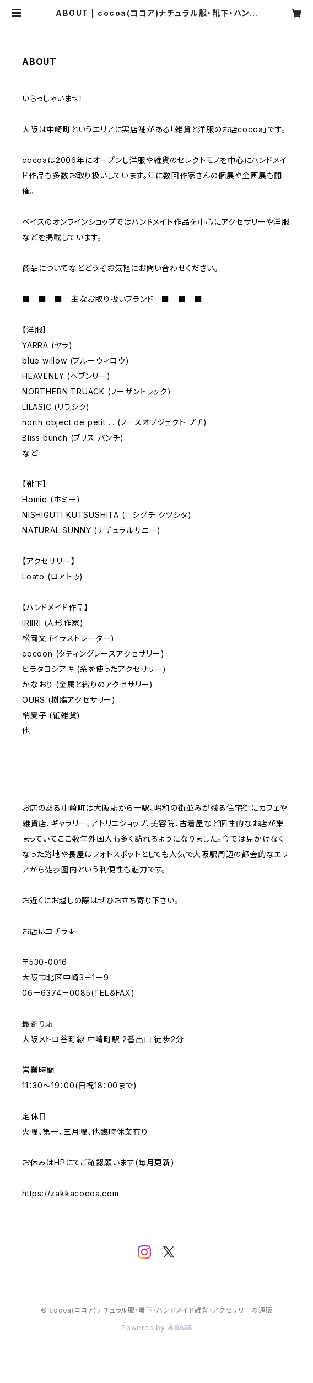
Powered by (156, 1328)
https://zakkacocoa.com (70, 1193)
